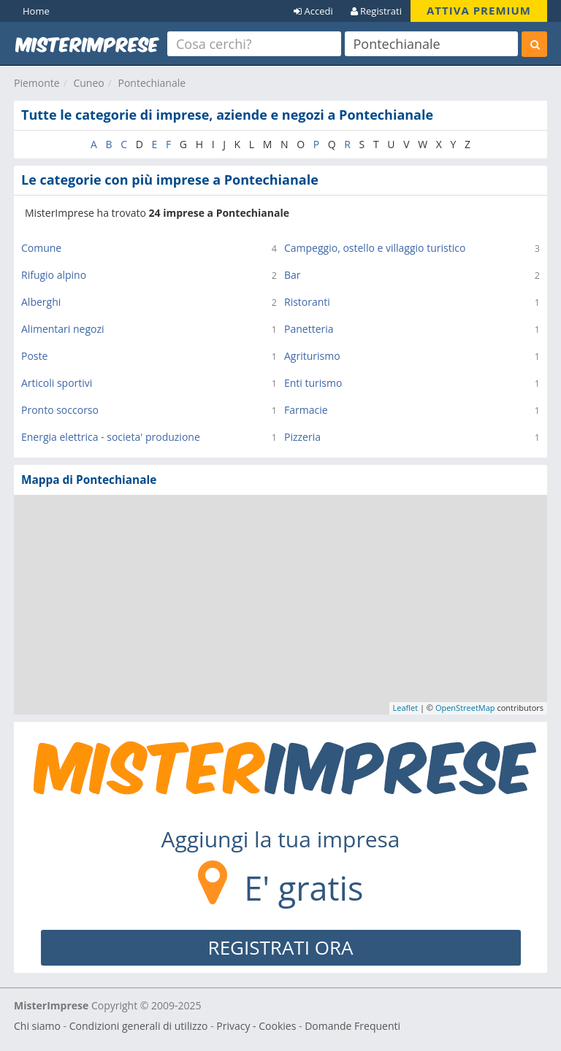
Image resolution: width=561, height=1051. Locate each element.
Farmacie (306, 410)
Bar (292, 275)
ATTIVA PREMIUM (479, 10)
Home (36, 11)
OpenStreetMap (465, 707)
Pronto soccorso (60, 410)
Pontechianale (152, 83)
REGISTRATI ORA (281, 947)
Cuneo (88, 83)
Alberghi (41, 302)
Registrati (376, 11)
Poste (34, 356)
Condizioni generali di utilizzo (138, 1026)
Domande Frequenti (352, 1026)
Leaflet (406, 707)
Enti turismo (313, 383)
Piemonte (37, 83)
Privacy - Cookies (256, 1026)
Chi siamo (37, 1026)
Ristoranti (307, 302)
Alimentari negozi (62, 329)
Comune (41, 248)
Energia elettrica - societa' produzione (110, 437)
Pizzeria (302, 437)
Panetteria (309, 329)
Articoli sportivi (56, 383)
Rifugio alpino (53, 275)
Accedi (313, 11)
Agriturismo (312, 356)
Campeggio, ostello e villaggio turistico (374, 248)
